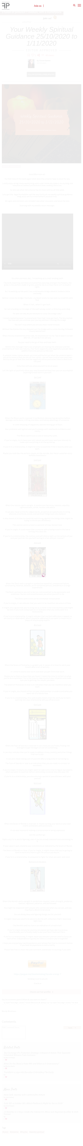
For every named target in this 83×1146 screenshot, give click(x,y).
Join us (38, 6)
